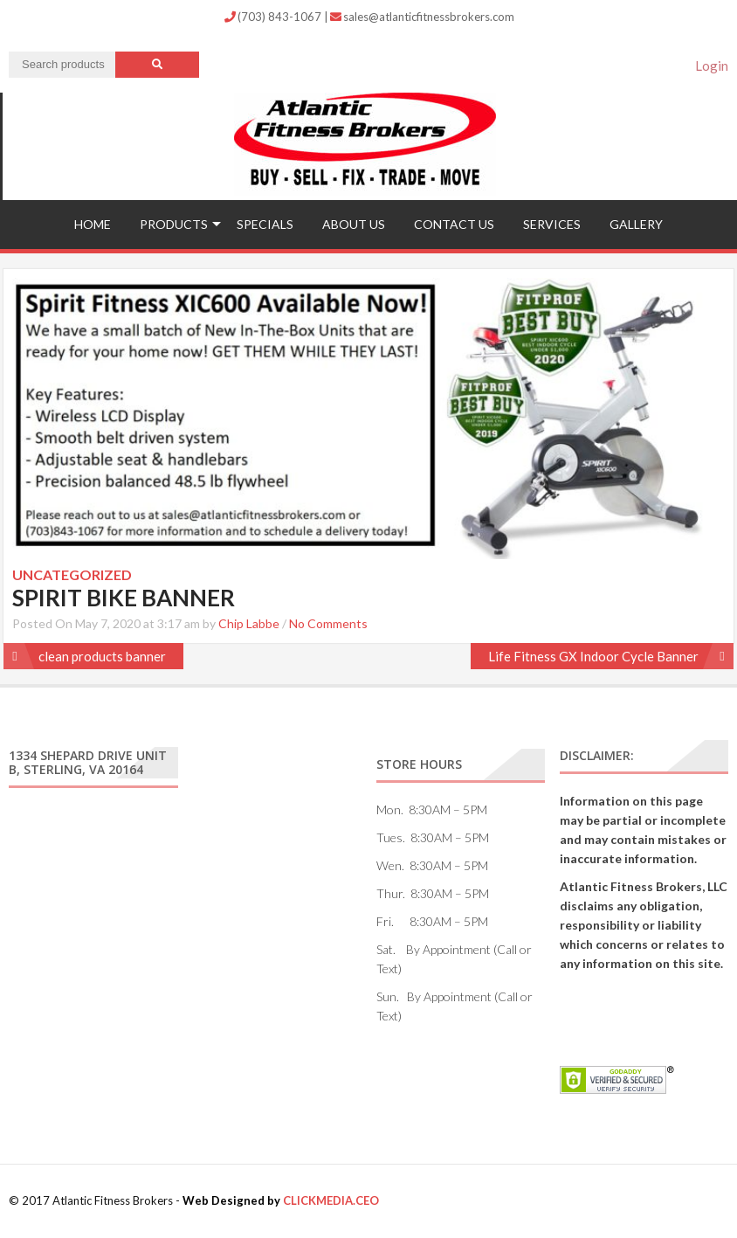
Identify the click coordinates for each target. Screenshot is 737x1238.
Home (92, 224)
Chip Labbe (248, 623)
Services (552, 224)
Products (174, 224)
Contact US (454, 224)
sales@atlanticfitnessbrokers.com (422, 17)
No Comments (328, 623)
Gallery (636, 224)
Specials (265, 224)
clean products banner (102, 656)
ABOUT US (353, 224)
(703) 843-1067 (274, 17)
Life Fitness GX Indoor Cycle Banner (593, 656)
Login (711, 65)
